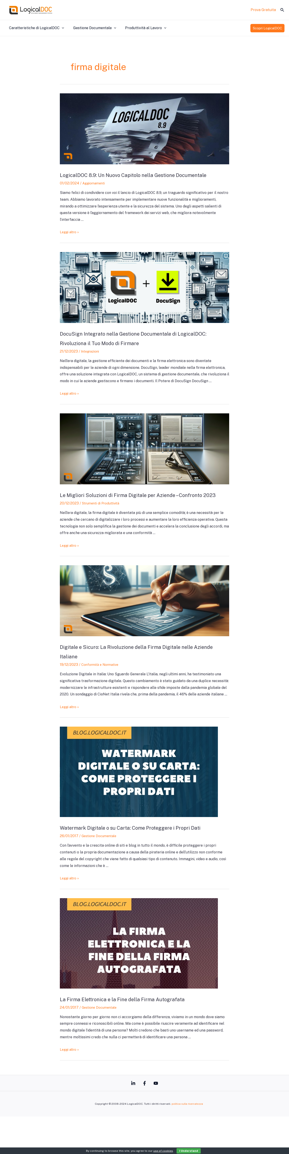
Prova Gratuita (263, 10)
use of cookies (163, 1150)
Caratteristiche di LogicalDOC (35, 28)
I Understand (188, 1150)
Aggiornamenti (95, 193)
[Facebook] (144, 1121)
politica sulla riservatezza (187, 1141)
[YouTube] (160, 1121)
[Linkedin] (128, 1121)
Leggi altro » (70, 241)
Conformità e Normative (102, 683)
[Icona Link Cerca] (282, 10)
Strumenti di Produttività (103, 522)
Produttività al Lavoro (141, 28)
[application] (61, 28)
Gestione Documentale (92, 28)
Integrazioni (91, 360)
